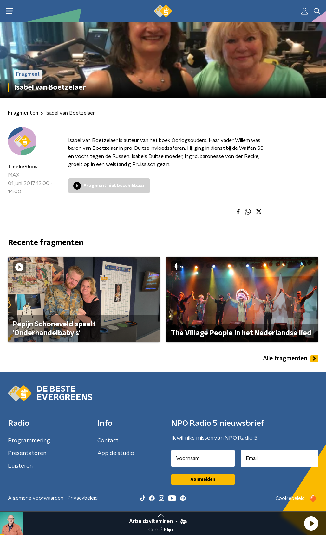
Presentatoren (27, 453)
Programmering (29, 441)
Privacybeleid (82, 497)
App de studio (115, 453)
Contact (108, 441)
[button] (311, 523)
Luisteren (20, 466)
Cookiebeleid (290, 498)
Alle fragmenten (290, 358)
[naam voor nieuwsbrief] (203, 458)
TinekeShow (23, 166)
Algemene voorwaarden (35, 497)
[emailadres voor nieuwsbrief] (279, 458)
